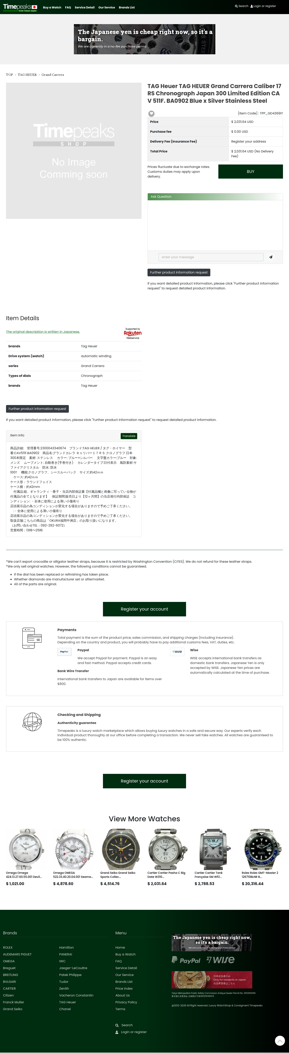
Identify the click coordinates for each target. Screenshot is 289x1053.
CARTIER (9, 989)
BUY (250, 171)
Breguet (9, 968)
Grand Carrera (53, 75)
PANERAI (65, 954)
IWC (62, 961)
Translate (128, 436)
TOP (9, 75)
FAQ (68, 7)
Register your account (144, 609)
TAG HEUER (27, 75)
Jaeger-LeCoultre (73, 968)
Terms (120, 1009)
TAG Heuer (67, 1002)
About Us (122, 995)
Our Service (107, 7)
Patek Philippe (70, 975)
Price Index (124, 989)
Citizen (8, 995)
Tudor (63, 982)
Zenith (64, 989)
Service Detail (85, 7)
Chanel (65, 1009)
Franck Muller (13, 1002)
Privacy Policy (126, 1002)
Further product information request (179, 272)
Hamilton (66, 948)
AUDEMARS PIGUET (17, 954)
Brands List (127, 7)
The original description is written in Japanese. (43, 331)
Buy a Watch (52, 7)
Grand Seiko (12, 1009)
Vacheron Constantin (76, 995)
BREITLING (10, 975)
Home (120, 948)
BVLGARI (9, 982)
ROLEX (7, 948)
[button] (152, 113)
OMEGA (9, 961)
